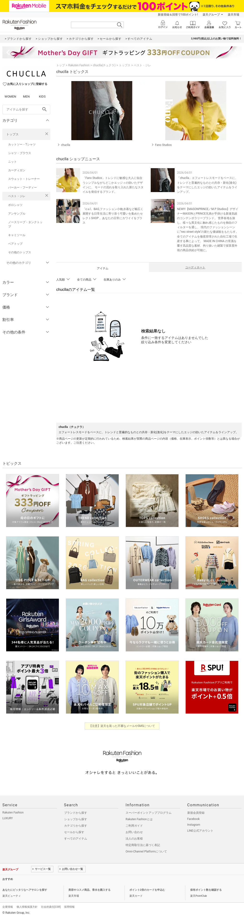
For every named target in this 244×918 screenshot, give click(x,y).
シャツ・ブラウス (19, 153)
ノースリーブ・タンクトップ (25, 224)
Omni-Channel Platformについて (146, 851)
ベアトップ (15, 243)
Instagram (193, 824)
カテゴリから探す (75, 825)
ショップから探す (75, 819)
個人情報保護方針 (27, 906)
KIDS (42, 96)
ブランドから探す (75, 812)
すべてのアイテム (75, 838)
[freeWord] (26, 109)
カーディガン (16, 170)
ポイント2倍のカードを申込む (147, 889)
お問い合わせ (134, 832)
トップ (60, 65)
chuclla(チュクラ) (104, 65)
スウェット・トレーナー (24, 179)
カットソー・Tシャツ (22, 144)
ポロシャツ (15, 205)
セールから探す (74, 832)
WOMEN (10, 96)
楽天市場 (233, 14)
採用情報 (69, 906)
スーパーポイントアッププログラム (149, 812)
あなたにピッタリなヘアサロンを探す (24, 889)
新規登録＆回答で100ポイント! (178, 14)
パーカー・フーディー (22, 187)
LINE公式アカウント (200, 830)
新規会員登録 (196, 812)
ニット (12, 161)
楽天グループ (211, 14)
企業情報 (7, 906)
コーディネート (195, 267)
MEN (26, 96)
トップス (12, 134)
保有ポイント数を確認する (206, 889)
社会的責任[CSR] (51, 906)
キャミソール (16, 235)
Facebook (193, 819)
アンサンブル (16, 213)
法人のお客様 (134, 838)
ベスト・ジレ (16, 196)
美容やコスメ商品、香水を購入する (89, 889)
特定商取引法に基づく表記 (143, 845)
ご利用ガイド (134, 825)
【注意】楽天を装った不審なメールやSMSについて (122, 726)
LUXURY (7, 818)
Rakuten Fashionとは (139, 819)
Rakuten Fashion (78, 65)
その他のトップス (19, 252)
